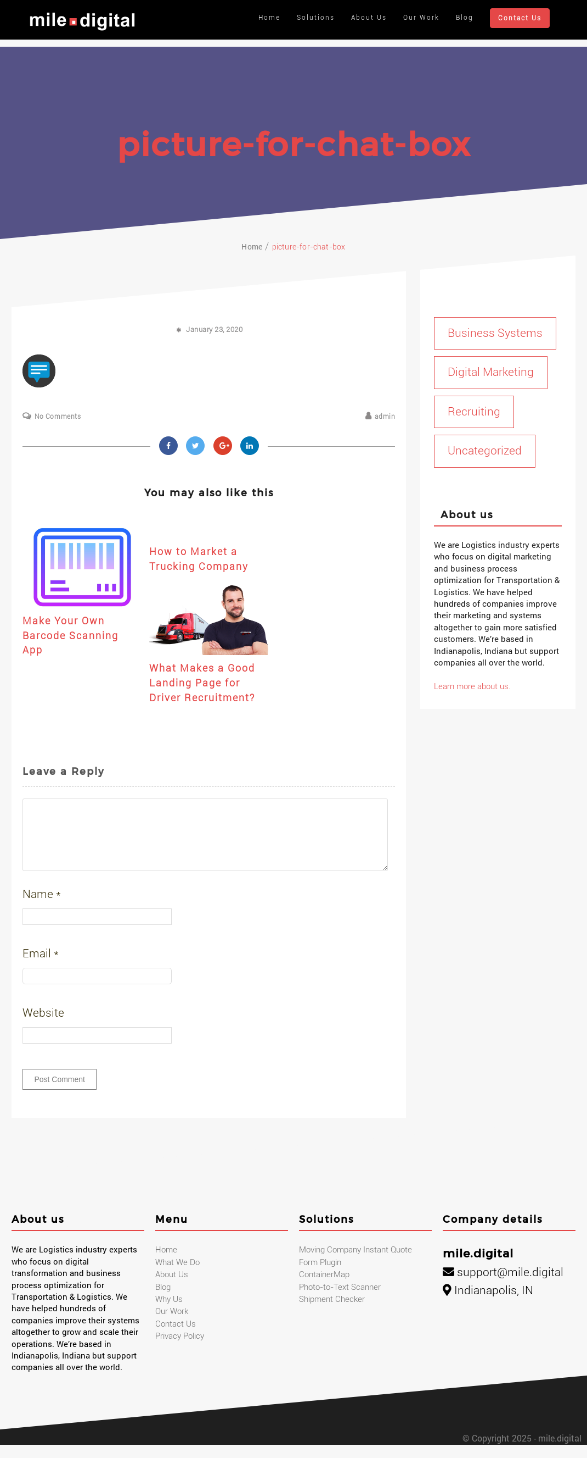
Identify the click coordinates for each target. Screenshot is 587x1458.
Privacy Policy (179, 1349)
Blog (464, 17)
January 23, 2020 (214, 329)
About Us (369, 17)
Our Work (421, 17)
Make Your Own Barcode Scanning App (70, 635)
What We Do (177, 1275)
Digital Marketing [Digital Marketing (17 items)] (491, 372)
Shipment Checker (332, 1312)
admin (385, 416)
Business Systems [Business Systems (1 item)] (495, 333)
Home (269, 17)
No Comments (58, 416)
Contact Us (519, 18)
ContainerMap (324, 1288)
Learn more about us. (472, 686)
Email (40, 966)
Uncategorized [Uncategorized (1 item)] (485, 450)
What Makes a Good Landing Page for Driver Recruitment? (202, 682)
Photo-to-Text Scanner (340, 1300)
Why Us (169, 1312)
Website (43, 1026)
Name (41, 907)
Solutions (316, 17)
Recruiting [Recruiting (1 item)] (474, 411)
